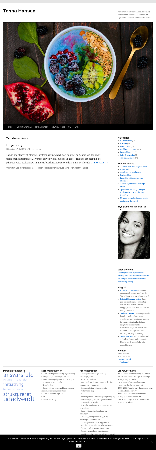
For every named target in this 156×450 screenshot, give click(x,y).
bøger (40, 168)
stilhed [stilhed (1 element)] (127, 279)
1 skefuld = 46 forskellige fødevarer (134, 166)
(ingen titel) (124, 169)
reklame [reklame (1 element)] (146, 276)
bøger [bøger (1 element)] (135, 272)
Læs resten (101, 162)
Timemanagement (127, 158)
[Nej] (152, 442)
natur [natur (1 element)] (141, 276)
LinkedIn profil (124, 362)
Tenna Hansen (19, 10)
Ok (78, 446)
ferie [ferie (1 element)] (142, 272)
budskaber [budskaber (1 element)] (128, 272)
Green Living (125, 146)
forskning (57, 168)
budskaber (48, 168)
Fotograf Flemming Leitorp (130, 299)
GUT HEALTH (74, 127)
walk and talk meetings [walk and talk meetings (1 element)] (138, 279)
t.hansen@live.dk (124, 359)
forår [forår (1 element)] (126, 276)
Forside (10, 127)
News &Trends (58, 127)
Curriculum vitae (24, 127)
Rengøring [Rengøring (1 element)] (121, 279)
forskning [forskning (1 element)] (121, 276)
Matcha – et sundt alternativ (131, 172)
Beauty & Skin (126, 141)
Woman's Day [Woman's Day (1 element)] (122, 282)
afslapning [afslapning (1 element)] (121, 272)
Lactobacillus (125, 175)
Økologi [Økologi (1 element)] (130, 282)
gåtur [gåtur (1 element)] (130, 276)
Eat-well (123, 143)
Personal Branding (127, 152)
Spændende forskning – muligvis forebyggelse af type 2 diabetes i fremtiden (132, 192)
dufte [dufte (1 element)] (139, 272)
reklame (65, 168)
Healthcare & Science (128, 149)
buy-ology (14, 145)
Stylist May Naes (127, 336)
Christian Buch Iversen (129, 290)
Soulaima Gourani (127, 313)
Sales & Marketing (22, 168)
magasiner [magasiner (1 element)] (135, 276)
